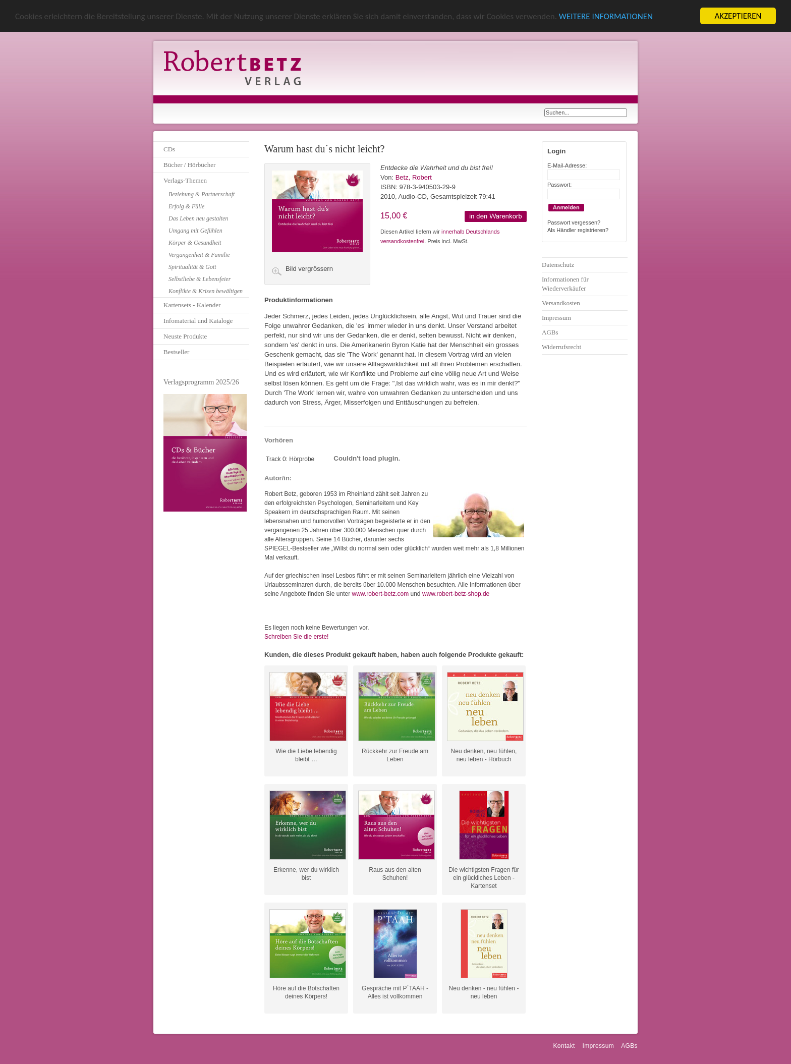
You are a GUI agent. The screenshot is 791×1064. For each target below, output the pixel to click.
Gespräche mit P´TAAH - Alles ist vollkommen (395, 992)
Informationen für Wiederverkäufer (565, 283)
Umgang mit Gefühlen (195, 230)
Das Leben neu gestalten (198, 218)
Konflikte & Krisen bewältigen (205, 291)
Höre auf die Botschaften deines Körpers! (306, 992)
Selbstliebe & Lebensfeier (199, 279)
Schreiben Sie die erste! (296, 636)
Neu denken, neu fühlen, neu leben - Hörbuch (484, 755)
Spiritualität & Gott (192, 266)
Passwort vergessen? (573, 222)
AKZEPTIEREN (737, 16)
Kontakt (564, 1045)
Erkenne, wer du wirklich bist (306, 873)
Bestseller (176, 352)
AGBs (550, 332)
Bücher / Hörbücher (189, 165)
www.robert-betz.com (380, 593)
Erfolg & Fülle (186, 206)
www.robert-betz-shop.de (455, 593)
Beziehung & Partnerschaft (201, 194)
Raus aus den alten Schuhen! (395, 873)
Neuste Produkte (185, 336)
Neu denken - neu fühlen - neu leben (484, 992)
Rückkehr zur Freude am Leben (395, 755)
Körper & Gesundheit (194, 242)
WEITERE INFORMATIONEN (606, 16)
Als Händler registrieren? (577, 230)
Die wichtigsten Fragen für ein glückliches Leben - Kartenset (483, 873)
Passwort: (559, 185)
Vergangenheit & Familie (199, 254)
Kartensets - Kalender (191, 305)
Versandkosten (561, 303)
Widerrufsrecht (561, 347)
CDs (169, 149)
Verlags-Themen (185, 180)
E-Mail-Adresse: (567, 165)
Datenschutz (558, 264)
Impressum (556, 317)
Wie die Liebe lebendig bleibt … (305, 755)
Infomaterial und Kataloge (198, 320)
